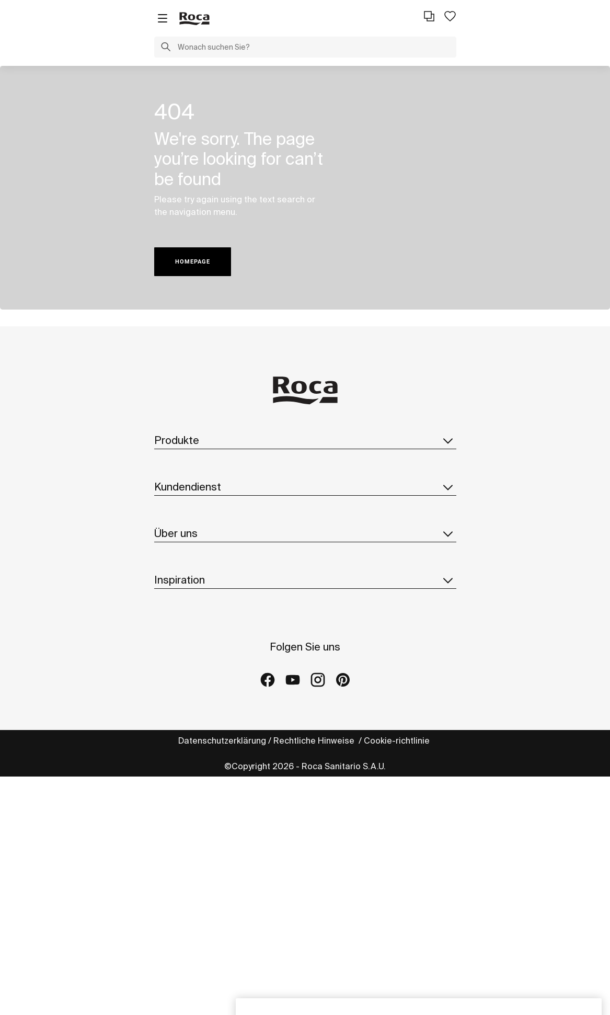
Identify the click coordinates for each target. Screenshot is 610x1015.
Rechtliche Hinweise (314, 740)
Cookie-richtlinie (398, 740)
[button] (165, 48)
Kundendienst (305, 486)
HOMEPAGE (192, 261)
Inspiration (305, 580)
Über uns (305, 533)
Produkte (305, 440)
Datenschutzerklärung (222, 740)
